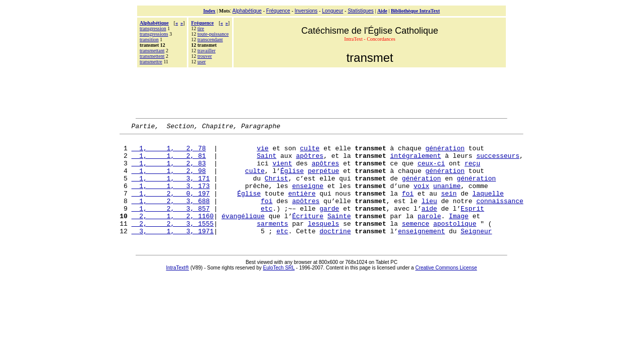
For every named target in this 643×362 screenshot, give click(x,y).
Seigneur (476, 251)
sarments (272, 242)
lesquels (323, 242)
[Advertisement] (321, 91)
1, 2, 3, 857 (171, 224)
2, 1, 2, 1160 (173, 233)
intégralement (415, 161)
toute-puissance (213, 34)
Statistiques (361, 11)
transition (149, 39)
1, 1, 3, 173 (171, 197)
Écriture (308, 233)
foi (407, 206)
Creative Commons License (446, 289)
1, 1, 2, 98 (169, 179)
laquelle (487, 206)
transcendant (210, 39)
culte (309, 152)
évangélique (243, 233)
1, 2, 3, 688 (171, 215)
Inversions (306, 11)
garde (329, 224)
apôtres (310, 161)
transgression (153, 28)
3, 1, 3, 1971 (173, 251)
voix (421, 197)
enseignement (421, 251)
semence (416, 242)
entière (302, 206)
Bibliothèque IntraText (415, 11)
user (201, 61)
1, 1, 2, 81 (169, 161)
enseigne (307, 197)
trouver (204, 56)
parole (429, 233)
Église (292, 179)
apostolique (454, 242)
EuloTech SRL (279, 289)
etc (266, 224)
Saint (266, 161)
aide (429, 224)
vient (282, 170)
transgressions (154, 34)
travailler (206, 50)
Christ (276, 188)
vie (262, 152)
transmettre (151, 61)
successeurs (497, 161)
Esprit (472, 224)
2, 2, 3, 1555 (173, 242)
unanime (447, 197)
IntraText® (177, 289)
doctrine (335, 251)
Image (459, 233)
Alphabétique (247, 11)
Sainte (339, 233)
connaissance (499, 215)
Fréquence (278, 11)
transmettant (152, 50)
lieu (429, 215)
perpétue (323, 179)
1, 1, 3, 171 (171, 188)
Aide (382, 11)
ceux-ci (431, 170)
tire (200, 28)
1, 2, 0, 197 (171, 206)
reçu (472, 170)
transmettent (152, 56)
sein (449, 206)
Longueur (332, 11)
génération (445, 152)
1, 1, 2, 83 (169, 170)
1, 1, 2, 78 (169, 152)
